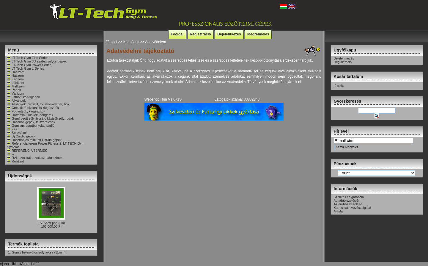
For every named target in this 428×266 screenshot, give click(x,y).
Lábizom (15, 83)
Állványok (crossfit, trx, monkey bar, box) (38, 104)
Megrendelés (258, 34)
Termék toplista (23, 244)
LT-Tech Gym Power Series (29, 65)
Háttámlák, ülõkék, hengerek (30, 115)
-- (10, 154)
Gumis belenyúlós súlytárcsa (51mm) (38, 252)
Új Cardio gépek (21, 136)
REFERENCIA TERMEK (27, 150)
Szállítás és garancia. (349, 197)
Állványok (16, 100)
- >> (12, 129)
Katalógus (131, 42)
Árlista (338, 211)
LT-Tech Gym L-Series (25, 68)
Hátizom (15, 75)
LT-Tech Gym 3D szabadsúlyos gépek (36, 61)
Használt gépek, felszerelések (31, 122)
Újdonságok (20, 175)
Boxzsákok (17, 132)
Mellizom (15, 86)
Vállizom (15, 93)
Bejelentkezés (229, 34)
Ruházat (15, 161)
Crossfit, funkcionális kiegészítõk (33, 107)
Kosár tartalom (348, 76)
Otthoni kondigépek (23, 97)
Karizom (15, 79)
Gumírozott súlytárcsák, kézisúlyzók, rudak (40, 118)
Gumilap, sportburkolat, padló (30, 125)
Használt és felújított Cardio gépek (34, 140)
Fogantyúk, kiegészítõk (26, 111)
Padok (14, 90)
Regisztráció (200, 34)
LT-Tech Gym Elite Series (27, 58)
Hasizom (15, 72)
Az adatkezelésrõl (347, 200)
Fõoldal (177, 34)
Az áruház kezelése (348, 204)
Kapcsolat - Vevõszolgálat (352, 207)
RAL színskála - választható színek (34, 157)
